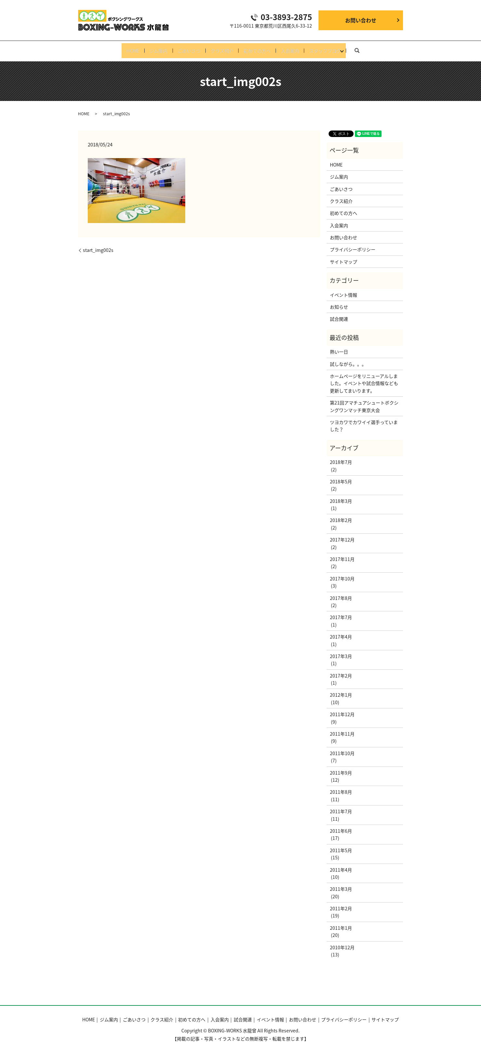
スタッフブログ (336, 48)
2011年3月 (341, 884)
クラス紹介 (222, 48)
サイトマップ (343, 256)
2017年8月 (341, 593)
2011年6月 (341, 825)
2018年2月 (341, 515)
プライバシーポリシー (352, 244)
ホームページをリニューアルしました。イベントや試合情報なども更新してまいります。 (364, 378)
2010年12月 (342, 942)
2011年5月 (341, 845)
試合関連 (339, 314)
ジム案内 (151, 48)
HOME (122, 48)
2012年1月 (341, 690)
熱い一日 (339, 346)
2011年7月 (341, 806)
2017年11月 (342, 554)
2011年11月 (342, 728)
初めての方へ (260, 48)
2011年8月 (341, 787)
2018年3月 (341, 495)
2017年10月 (342, 573)
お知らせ (339, 301)
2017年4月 (341, 631)
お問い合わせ (360, 20)
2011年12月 (342, 709)
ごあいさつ (185, 48)
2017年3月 (341, 651)
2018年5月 (341, 476)
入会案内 (297, 48)
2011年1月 (341, 922)
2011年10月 (342, 748)
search (368, 47)
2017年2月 (341, 670)
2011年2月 (341, 903)
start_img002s (98, 245)
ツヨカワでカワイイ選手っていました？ (364, 420)
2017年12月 (342, 534)
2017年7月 (341, 612)
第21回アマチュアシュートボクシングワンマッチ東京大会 (364, 401)
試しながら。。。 (348, 358)
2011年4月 (341, 864)
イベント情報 (343, 289)
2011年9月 (341, 767)
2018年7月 (341, 457)
